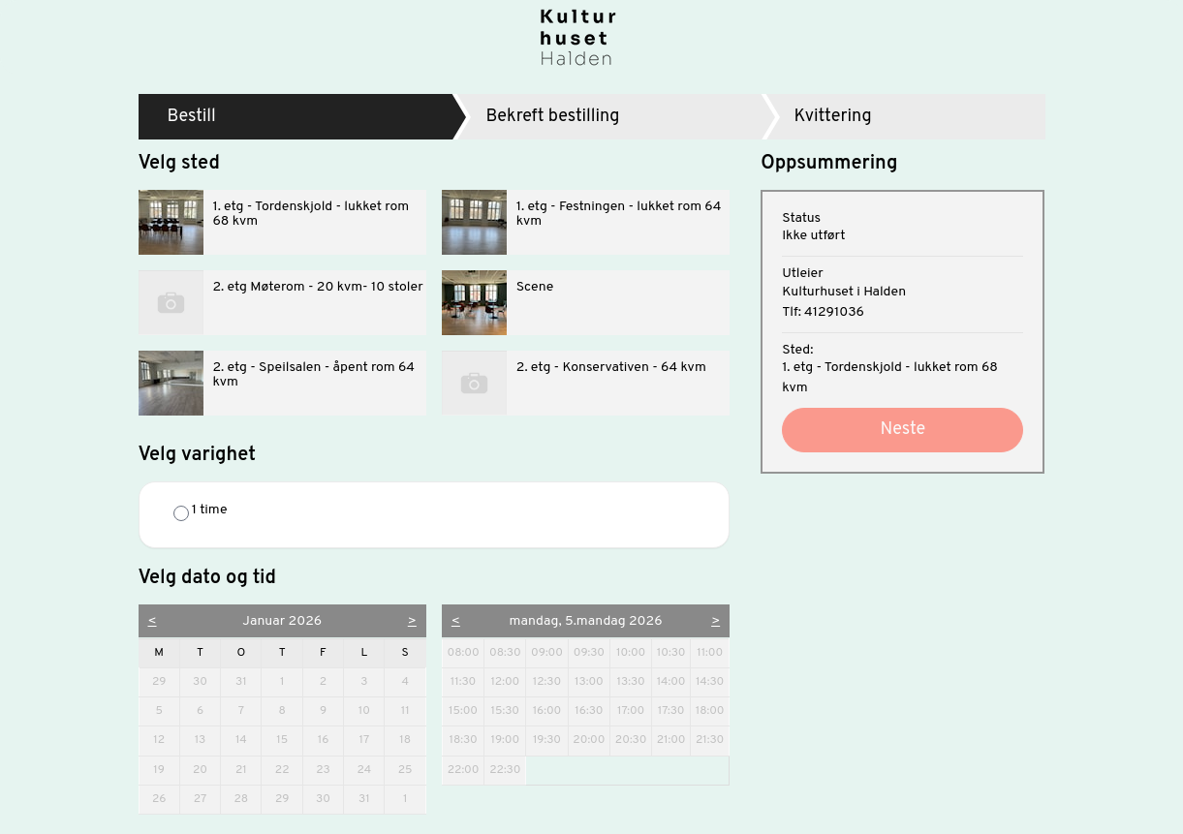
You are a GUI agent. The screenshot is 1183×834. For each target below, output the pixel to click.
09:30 (589, 653)
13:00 (589, 682)
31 (248, 681)
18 (411, 739)
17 (371, 739)
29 (165, 681)
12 (165, 739)
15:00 (463, 711)
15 (288, 739)
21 (248, 769)
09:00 (547, 653)
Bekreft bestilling (552, 117)
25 (411, 769)
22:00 (464, 770)
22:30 (504, 770)
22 (288, 769)
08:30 (505, 653)
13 (207, 739)
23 (329, 769)
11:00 (710, 653)
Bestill (192, 117)
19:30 (547, 740)
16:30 (589, 711)
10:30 (671, 653)
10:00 (630, 653)
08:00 (464, 653)
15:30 (505, 711)
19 (165, 769)
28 (247, 798)
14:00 (671, 682)
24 (370, 769)
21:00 (671, 740)
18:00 (710, 711)
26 (165, 798)
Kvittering (833, 117)
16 (330, 739)
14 (248, 739)
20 (206, 769)
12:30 (547, 682)
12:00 (504, 682)
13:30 (631, 682)
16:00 (547, 711)
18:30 (463, 740)
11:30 (463, 682)
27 (206, 798)
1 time (200, 511)
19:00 (504, 740)
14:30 (710, 682)
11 (412, 710)
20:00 (589, 740)
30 (206, 681)
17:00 (630, 711)
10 (371, 710)
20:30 (631, 740)
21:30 (710, 740)
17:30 (671, 711)
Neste (902, 429)
